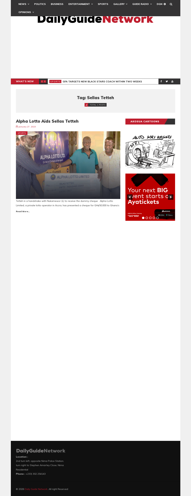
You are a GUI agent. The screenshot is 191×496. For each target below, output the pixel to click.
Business (57, 4)
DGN (159, 4)
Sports (103, 4)
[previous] (130, 197)
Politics (40, 4)
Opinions (24, 12)
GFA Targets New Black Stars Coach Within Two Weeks (102, 81)
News (22, 4)
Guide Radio (140, 4)
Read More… (23, 211)
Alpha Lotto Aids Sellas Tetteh (47, 121)
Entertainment (79, 4)
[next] (170, 197)
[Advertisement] (95, 53)
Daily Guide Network (36, 489)
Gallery (118, 4)
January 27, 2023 (27, 126)
